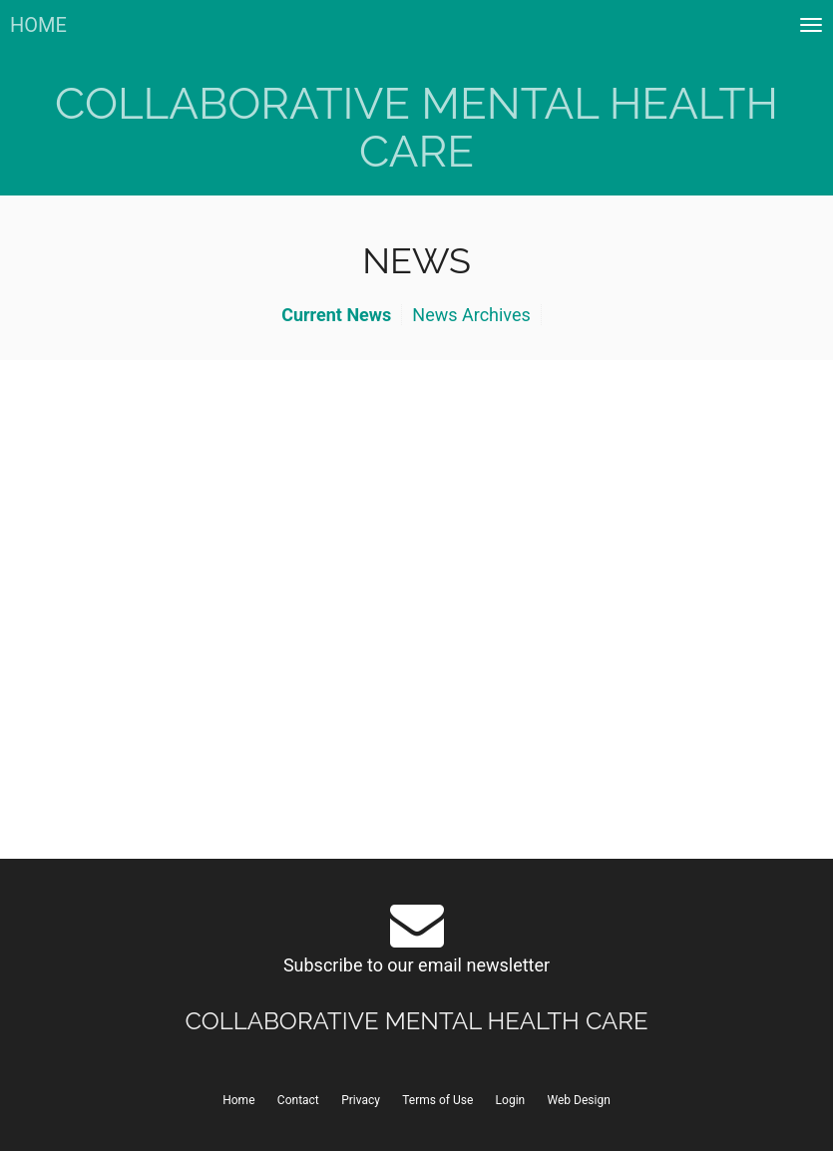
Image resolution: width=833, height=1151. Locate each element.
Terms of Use (437, 1100)
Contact (298, 1100)
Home (238, 1100)
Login (511, 1100)
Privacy (360, 1100)
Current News (336, 314)
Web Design (579, 1100)
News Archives (471, 314)
